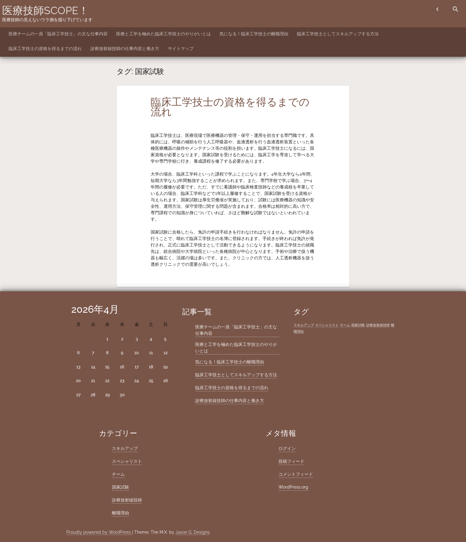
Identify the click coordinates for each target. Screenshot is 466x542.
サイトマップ (181, 48)
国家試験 (120, 487)
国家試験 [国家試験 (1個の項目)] (358, 325)
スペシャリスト (127, 461)
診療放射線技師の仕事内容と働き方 (124, 48)
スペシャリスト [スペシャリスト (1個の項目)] (327, 325)
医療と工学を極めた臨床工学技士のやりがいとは (163, 33)
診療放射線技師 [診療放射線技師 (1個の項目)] (378, 325)
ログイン (287, 448)
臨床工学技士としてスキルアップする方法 (338, 33)
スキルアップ (125, 448)
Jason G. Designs (193, 532)
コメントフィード (295, 474)
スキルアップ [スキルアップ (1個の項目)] (304, 325)
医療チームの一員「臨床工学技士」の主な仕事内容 (58, 33)
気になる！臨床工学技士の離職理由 (253, 33)
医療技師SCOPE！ (45, 10)
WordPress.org (293, 487)
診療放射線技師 (127, 499)
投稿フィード (291, 461)
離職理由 (120, 512)
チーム (118, 474)
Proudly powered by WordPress (99, 532)
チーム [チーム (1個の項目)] (345, 325)
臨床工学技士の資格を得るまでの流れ (45, 48)
